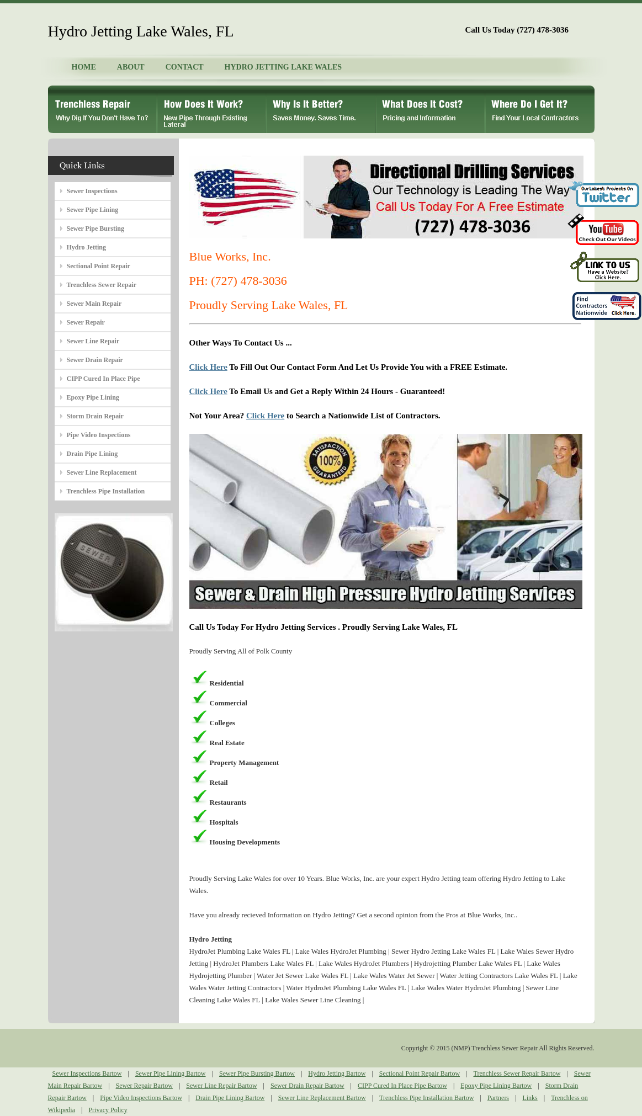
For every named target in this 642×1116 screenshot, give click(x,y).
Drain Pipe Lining (92, 454)
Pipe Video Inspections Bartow (141, 1098)
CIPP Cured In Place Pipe (103, 378)
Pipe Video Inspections (99, 435)
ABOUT (131, 67)
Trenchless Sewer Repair (102, 285)
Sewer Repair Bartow (144, 1086)
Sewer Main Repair (94, 303)
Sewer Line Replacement (102, 472)
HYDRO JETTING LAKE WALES (283, 67)
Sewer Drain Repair (95, 360)
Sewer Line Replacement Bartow (322, 1098)
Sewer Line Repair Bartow (221, 1086)
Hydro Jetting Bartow (336, 1073)
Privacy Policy (107, 1110)
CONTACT (185, 67)
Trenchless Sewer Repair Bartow (516, 1073)
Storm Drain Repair (95, 416)
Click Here (208, 367)
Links (529, 1098)
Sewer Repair (86, 322)
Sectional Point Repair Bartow (419, 1073)
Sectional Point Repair (98, 266)
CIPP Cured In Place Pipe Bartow (402, 1086)
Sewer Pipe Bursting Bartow (257, 1073)
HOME (84, 67)
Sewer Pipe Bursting (95, 228)
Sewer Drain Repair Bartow (307, 1086)
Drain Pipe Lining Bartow (229, 1098)
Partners (498, 1098)
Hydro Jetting (86, 247)
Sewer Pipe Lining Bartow (170, 1073)
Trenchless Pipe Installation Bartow (426, 1098)
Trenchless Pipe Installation (106, 491)
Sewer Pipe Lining (93, 210)
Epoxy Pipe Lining (93, 397)
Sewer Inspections (92, 191)
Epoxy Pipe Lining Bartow (496, 1086)
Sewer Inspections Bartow (87, 1073)
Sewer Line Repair (93, 341)
